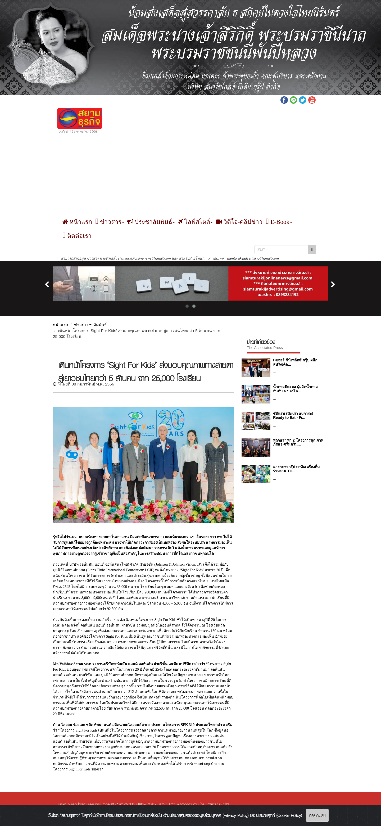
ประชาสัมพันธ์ (151, 222)
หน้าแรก (77, 222)
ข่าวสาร (109, 222)
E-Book (279, 222)
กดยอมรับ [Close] (317, 815)
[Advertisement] (190, 175)
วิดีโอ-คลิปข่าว (239, 222)
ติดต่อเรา (77, 236)
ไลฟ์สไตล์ (195, 222)
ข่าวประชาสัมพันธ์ (90, 325)
